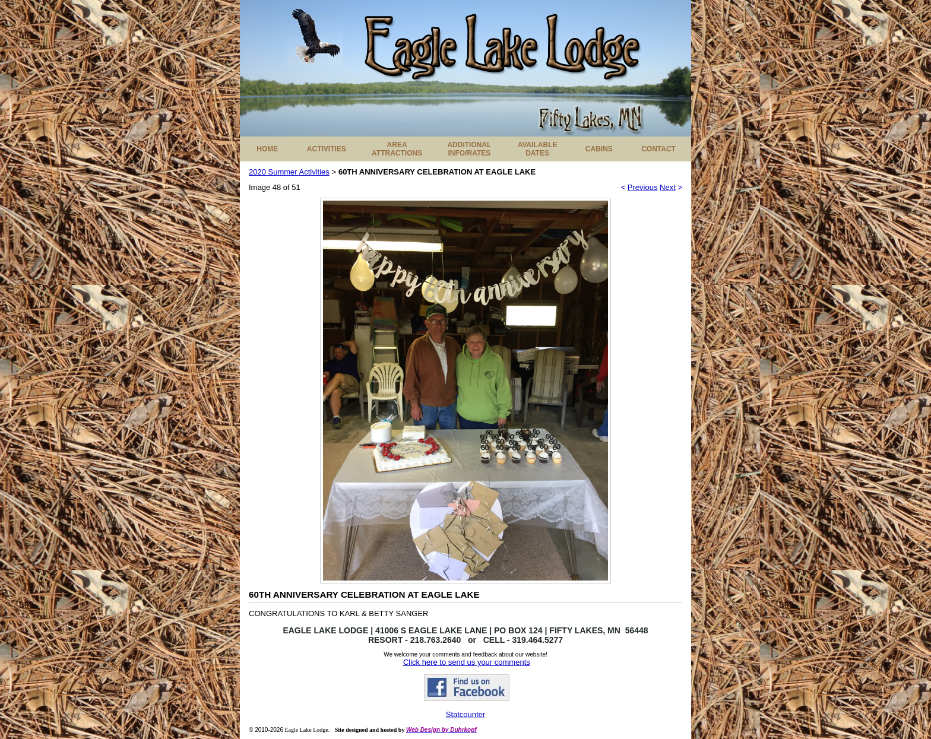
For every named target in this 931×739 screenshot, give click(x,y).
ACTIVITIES (326, 149)
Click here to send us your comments (466, 662)
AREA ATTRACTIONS (397, 149)
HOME (267, 149)
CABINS (599, 149)
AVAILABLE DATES (538, 149)
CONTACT (658, 149)
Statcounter (466, 714)
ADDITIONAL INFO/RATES (469, 149)
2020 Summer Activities (289, 171)
